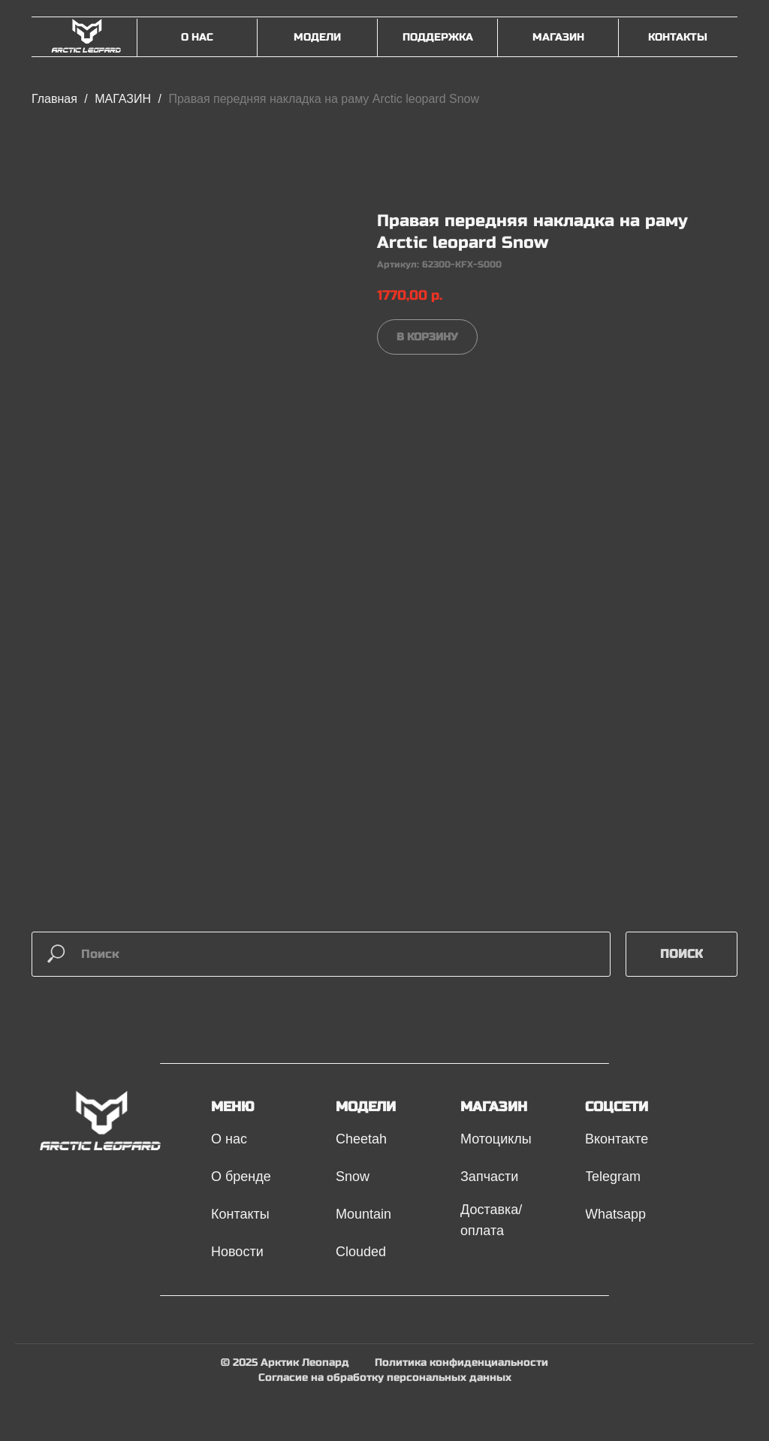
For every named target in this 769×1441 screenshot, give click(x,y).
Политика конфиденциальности (461, 1362)
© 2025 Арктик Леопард (285, 1362)
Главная (54, 98)
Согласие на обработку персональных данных (384, 1377)
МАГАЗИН (124, 98)
